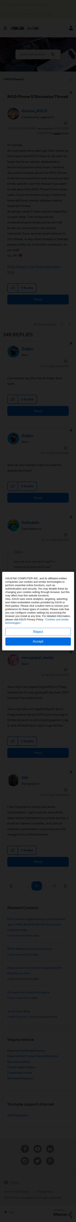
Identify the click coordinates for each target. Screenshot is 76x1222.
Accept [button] (38, 641)
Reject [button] (38, 632)
